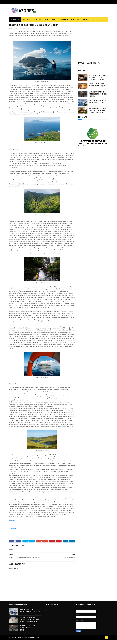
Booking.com (12, 529)
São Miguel (37, 20)
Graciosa (55, 20)
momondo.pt (14, 520)
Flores (85, 20)
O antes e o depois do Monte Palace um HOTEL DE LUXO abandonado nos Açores (98, 110)
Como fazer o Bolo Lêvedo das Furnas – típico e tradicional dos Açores (97, 77)
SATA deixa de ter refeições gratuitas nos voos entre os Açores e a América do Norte (29, 619)
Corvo (92, 20)
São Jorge (64, 20)
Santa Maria (26, 20)
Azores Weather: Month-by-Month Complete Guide (98, 101)
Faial (78, 20)
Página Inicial (15, 20)
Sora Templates (17, 637)
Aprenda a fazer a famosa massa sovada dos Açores (97, 85)
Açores (24, 28)
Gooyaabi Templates (34, 637)
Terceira (46, 20)
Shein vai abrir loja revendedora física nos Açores (30, 610)
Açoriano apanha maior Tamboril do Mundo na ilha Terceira (98, 94)
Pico (72, 20)
